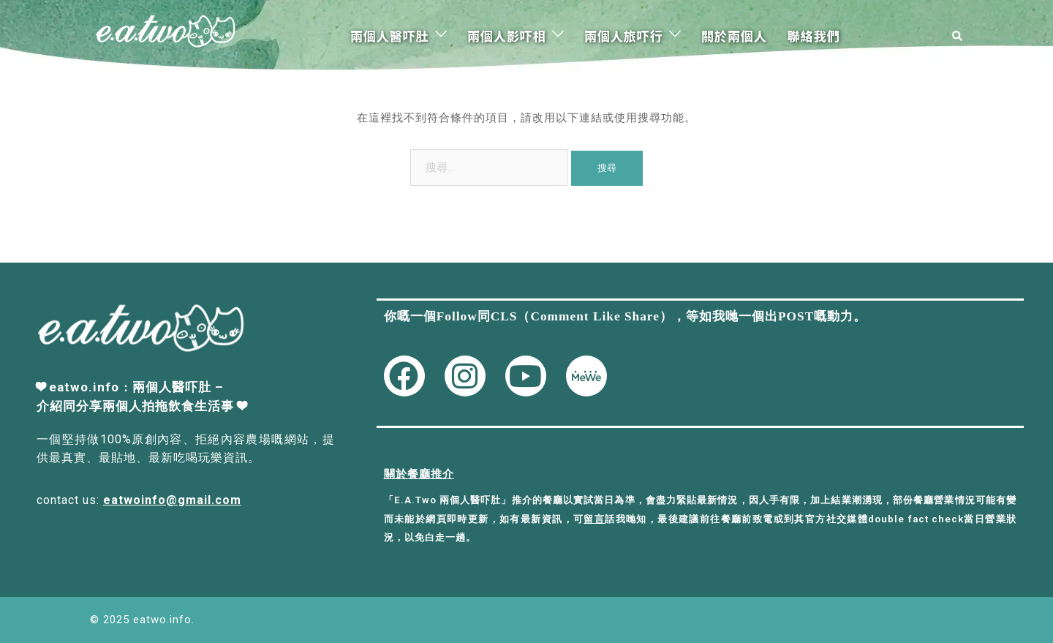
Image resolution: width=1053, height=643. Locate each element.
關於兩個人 (734, 35)
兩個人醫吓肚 (389, 35)
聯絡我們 (814, 35)
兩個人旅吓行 (623, 35)
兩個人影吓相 (506, 35)
